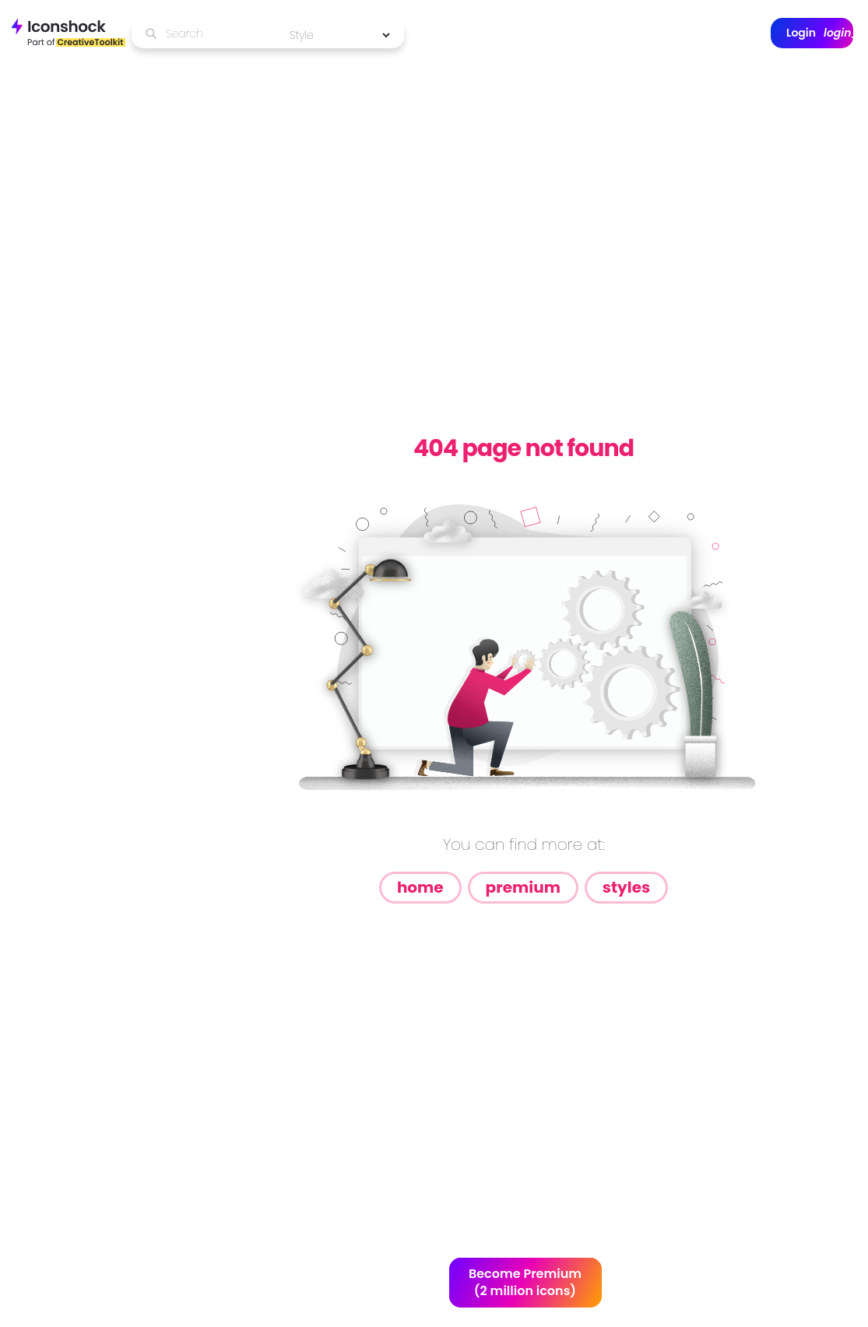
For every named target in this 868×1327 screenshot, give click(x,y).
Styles (626, 887)
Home (420, 887)
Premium (523, 887)
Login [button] (819, 33)
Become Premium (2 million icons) (525, 1283)
